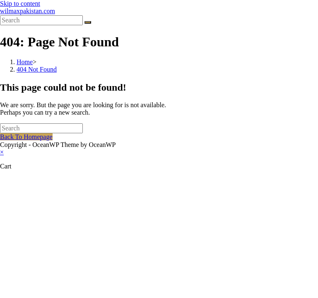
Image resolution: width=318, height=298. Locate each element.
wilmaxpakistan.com (27, 10)
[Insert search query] (41, 20)
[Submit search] (87, 22)
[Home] (25, 61)
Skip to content (20, 3)
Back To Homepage (26, 136)
